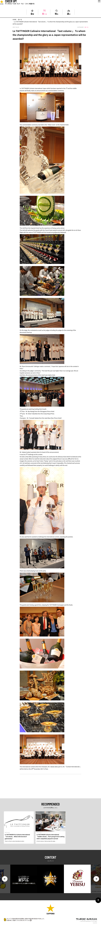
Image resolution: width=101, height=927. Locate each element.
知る (56, 13)
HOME (14, 19)
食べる (44, 13)
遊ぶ (68, 13)
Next (96, 880)
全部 (32, 13)
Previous (4, 880)
